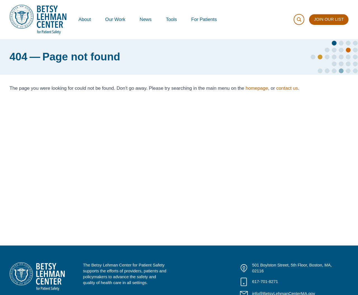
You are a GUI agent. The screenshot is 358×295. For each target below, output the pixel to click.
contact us (287, 88)
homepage (257, 88)
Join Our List (329, 19)
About (85, 19)
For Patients (204, 19)
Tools (171, 19)
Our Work (115, 19)
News (146, 19)
